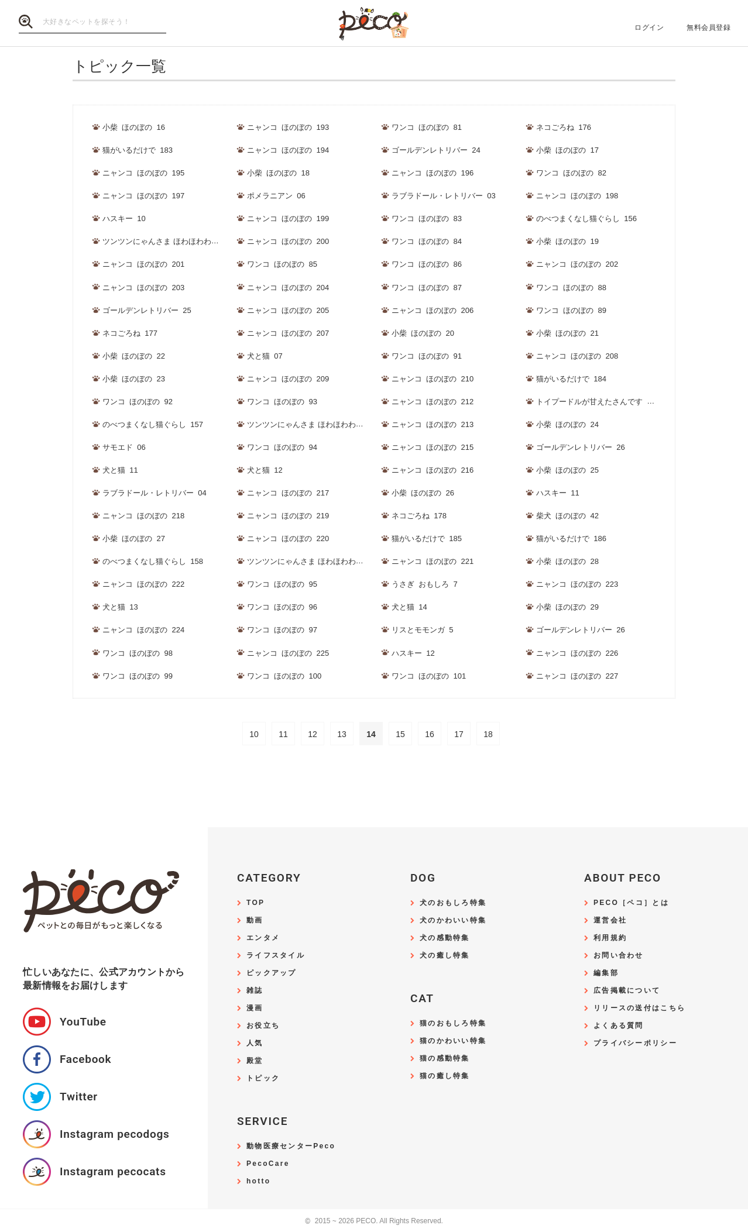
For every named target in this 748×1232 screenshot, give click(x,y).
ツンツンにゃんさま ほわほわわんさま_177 (321, 424)
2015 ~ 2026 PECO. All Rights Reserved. (374, 1221)
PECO (374, 24)
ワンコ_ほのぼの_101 (429, 676)
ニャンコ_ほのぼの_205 (288, 310)
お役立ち (263, 1026)
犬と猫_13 (120, 607)
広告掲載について (626, 990)
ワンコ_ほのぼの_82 (571, 172)
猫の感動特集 (445, 1058)
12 (312, 734)
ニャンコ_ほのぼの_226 (577, 653)
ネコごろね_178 (419, 515)
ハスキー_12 (413, 653)
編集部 (606, 973)
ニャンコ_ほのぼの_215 (432, 447)
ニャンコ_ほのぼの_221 (432, 561)
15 (400, 734)
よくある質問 (618, 1026)
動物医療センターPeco (290, 1146)
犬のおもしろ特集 (453, 903)
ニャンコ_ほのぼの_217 (288, 492)
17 (459, 734)
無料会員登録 (708, 27)
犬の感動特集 (445, 938)
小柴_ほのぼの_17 (567, 150)
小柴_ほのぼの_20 (423, 333)
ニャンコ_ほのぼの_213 (432, 424)
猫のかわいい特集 (453, 1041)
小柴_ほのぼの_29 (567, 607)
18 (488, 734)
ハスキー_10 (124, 218)
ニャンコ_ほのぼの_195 (143, 172)
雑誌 (254, 990)
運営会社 (610, 920)
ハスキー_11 (557, 492)
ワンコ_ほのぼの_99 (137, 676)
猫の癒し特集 (445, 1076)
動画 (254, 920)
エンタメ (263, 938)
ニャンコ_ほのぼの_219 (288, 515)
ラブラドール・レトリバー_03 (444, 195)
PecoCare (268, 1164)
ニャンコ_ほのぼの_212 (432, 401)
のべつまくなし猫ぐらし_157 (152, 424)
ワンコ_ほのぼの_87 (427, 287)
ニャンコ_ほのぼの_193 (288, 127)
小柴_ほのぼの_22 (133, 356)
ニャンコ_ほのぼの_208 (577, 356)
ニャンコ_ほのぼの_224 (143, 629)
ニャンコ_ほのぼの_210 (432, 378)
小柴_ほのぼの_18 (278, 172)
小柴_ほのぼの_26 (423, 492)
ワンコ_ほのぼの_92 (137, 401)
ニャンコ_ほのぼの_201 (143, 264)
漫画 (254, 1008)
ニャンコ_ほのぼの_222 (143, 584)
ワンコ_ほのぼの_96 (282, 607)
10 (254, 734)
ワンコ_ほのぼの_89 (571, 310)
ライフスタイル (275, 955)
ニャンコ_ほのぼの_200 (288, 241)
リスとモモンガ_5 (422, 629)
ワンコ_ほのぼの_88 (571, 287)
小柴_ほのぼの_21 (567, 333)
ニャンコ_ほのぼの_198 (577, 195)
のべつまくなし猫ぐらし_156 (586, 218)
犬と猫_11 (120, 470)
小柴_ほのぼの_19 (567, 241)
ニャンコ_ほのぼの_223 (577, 584)
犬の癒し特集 (445, 955)
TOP (255, 903)
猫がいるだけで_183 (137, 150)
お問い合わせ (618, 955)
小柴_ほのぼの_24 (567, 424)
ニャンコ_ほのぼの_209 (288, 378)
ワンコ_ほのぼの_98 (137, 653)
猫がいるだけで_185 (427, 538)
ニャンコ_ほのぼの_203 (143, 287)
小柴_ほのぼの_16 (133, 127)
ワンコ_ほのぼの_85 (282, 264)
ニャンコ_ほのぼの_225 (288, 653)
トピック (263, 1078)
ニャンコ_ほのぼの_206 (432, 310)
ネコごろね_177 (129, 333)
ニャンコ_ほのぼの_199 (288, 218)
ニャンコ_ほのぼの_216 (432, 470)
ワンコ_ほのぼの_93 (282, 401)
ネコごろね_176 (563, 127)
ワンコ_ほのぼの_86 (427, 264)
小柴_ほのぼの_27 (133, 538)
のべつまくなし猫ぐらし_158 (152, 561)
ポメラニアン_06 (276, 195)
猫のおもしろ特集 (453, 1023)
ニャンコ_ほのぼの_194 (288, 150)
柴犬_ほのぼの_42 (567, 515)
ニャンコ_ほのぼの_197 (143, 195)
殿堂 (254, 1061)
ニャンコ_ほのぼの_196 (432, 172)
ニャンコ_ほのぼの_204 (288, 287)
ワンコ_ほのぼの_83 (427, 218)
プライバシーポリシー (635, 1043)
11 (283, 734)
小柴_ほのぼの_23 (133, 378)
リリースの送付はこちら (639, 1008)
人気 (254, 1043)
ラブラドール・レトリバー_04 (154, 492)
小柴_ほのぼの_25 (567, 470)
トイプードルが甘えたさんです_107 (598, 401)
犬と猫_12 (265, 470)
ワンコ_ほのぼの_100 (284, 676)
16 (429, 734)
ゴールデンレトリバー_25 (146, 310)
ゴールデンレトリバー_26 (580, 447)
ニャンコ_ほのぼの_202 (577, 264)
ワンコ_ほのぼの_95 (282, 584)
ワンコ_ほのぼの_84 (427, 241)
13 (341, 734)
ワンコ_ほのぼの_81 (427, 127)
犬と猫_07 (265, 356)
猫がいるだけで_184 (571, 378)
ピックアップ (271, 973)
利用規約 (610, 938)
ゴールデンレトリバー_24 (436, 150)
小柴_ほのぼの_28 (567, 561)
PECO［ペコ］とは (631, 903)
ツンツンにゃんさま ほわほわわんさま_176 (176, 241)
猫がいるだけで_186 (571, 538)
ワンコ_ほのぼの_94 (282, 447)
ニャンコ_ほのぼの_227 (577, 676)
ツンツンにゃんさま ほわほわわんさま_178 (321, 561)
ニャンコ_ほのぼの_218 (143, 515)
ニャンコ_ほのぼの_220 (288, 538)
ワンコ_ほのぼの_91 (427, 356)
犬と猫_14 (409, 607)
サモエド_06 (124, 447)
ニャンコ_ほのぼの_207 (288, 333)
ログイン (649, 27)
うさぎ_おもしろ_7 (425, 584)
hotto (258, 1181)
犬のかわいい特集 (453, 920)
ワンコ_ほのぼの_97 (282, 629)
